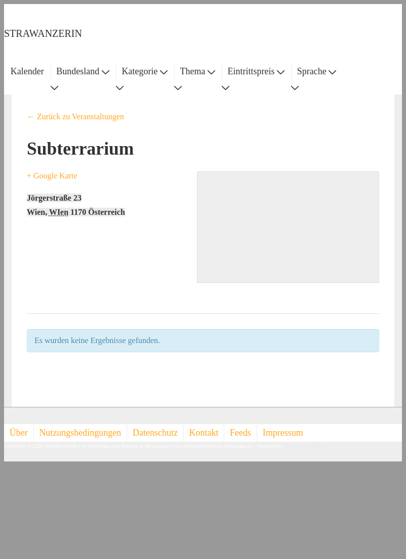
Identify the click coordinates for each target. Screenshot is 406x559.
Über (19, 433)
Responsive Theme (305, 446)
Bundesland (82, 71)
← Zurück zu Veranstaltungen (75, 116)
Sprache (316, 71)
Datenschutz (155, 433)
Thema (197, 71)
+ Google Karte (52, 175)
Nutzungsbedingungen (80, 433)
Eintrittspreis (256, 71)
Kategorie (144, 71)
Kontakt (204, 433)
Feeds (240, 433)
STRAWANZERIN (43, 33)
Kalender (27, 71)
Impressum (283, 433)
